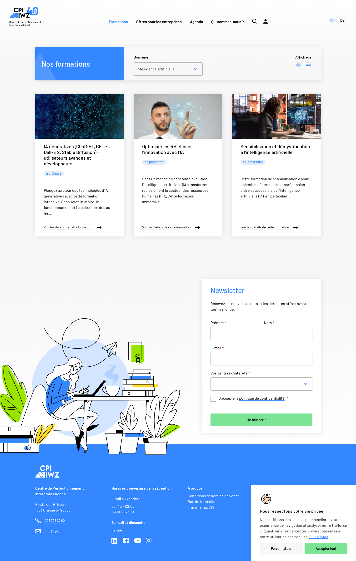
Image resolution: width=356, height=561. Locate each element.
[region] (303, 523)
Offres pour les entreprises (159, 21)
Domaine (141, 57)
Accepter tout (326, 548)
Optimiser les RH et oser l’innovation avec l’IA (167, 149)
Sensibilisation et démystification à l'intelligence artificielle (275, 149)
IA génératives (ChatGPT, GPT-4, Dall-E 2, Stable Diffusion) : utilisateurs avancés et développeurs (77, 154)
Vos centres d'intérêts (230, 373)
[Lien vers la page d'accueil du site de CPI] (25, 16)
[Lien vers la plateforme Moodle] (265, 16)
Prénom (218, 322)
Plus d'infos (318, 536)
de (342, 20)
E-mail (217, 347)
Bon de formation (202, 501)
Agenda (196, 21)
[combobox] (263, 384)
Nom (269, 322)
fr (332, 20)
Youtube (137, 541)
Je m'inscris (256, 419)
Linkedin (114, 541)
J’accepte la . (253, 398)
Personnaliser (281, 548)
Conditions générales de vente (213, 495)
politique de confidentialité (262, 398)
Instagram (149, 541)
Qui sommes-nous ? (227, 21)
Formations (118, 21)
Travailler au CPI (201, 507)
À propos (195, 488)
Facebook (126, 541)
